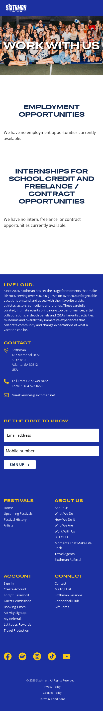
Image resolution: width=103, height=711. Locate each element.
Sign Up (20, 464)
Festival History (15, 519)
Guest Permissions (17, 601)
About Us (69, 500)
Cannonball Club (67, 601)
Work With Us (65, 531)
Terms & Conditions (51, 699)
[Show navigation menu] (93, 8)
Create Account (15, 589)
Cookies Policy (51, 692)
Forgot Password (16, 595)
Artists (8, 525)
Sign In (9, 583)
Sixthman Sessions (68, 595)
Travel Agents (65, 554)
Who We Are (64, 525)
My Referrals (13, 618)
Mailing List (63, 589)
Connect (69, 576)
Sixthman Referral (68, 559)
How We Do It (65, 519)
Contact (17, 342)
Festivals (19, 500)
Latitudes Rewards (17, 624)
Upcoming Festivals (18, 513)
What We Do (64, 513)
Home (8, 507)
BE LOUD (61, 537)
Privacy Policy (52, 686)
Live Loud (19, 284)
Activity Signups (15, 612)
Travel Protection (16, 630)
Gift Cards (62, 607)
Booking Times (14, 607)
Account (18, 576)
